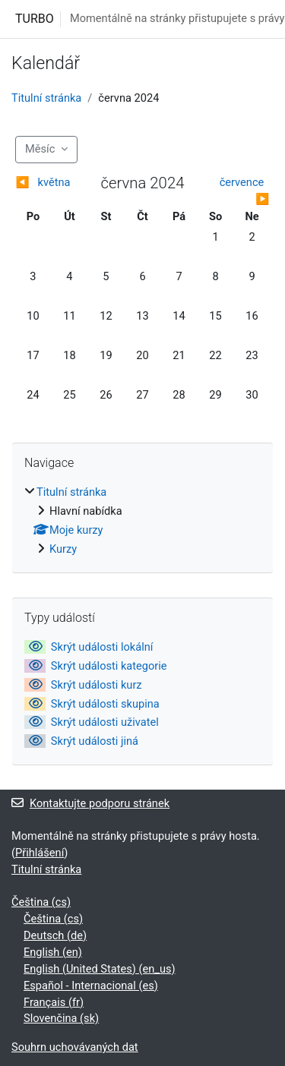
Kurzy (63, 549)
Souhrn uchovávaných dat (74, 1047)
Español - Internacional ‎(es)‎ (91, 985)
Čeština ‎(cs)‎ (41, 902)
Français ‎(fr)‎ (54, 1002)
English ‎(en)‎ (53, 952)
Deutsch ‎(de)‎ (55, 935)
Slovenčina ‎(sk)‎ (61, 1018)
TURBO (34, 18)
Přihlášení (39, 852)
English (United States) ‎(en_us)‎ (100, 969)
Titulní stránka (46, 98)
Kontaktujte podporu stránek (90, 803)
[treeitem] (142, 521)
